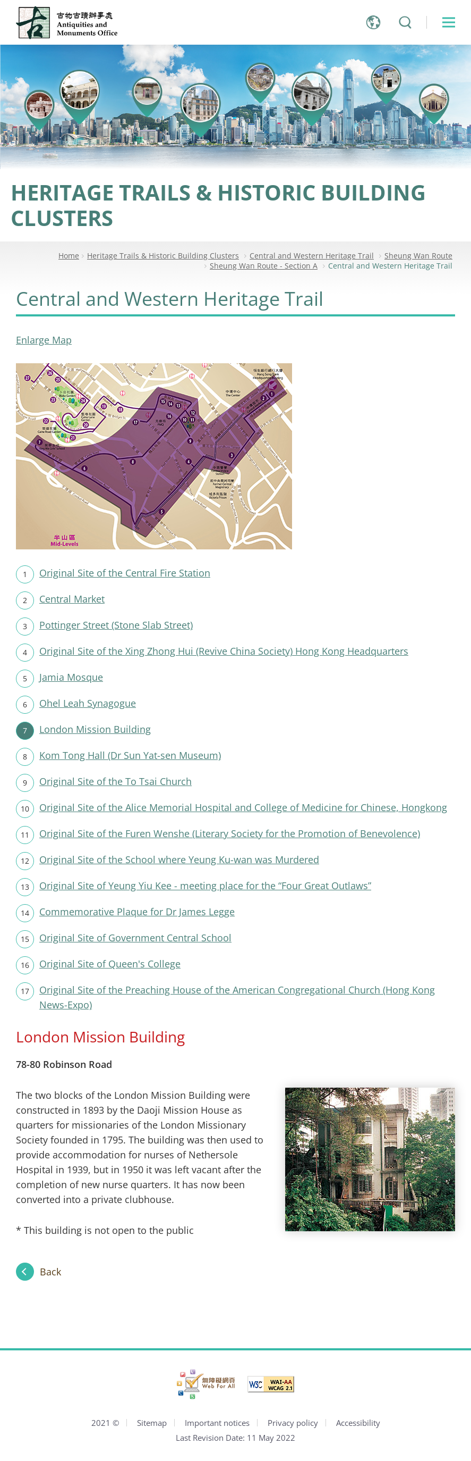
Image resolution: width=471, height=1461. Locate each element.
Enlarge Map (44, 339)
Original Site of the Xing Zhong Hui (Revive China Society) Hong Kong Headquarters (223, 651)
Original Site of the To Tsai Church (115, 781)
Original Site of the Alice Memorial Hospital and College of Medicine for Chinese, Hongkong (243, 807)
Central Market (72, 598)
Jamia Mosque (71, 677)
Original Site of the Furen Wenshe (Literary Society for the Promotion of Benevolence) (229, 833)
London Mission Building (95, 729)
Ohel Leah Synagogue (87, 703)
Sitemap (152, 1422)
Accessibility (358, 1422)
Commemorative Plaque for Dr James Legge (137, 911)
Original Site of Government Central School (135, 937)
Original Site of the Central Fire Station (124, 572)
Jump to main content (0, 0)
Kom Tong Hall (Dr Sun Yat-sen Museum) (130, 755)
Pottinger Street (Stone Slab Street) (116, 625)
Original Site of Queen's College (110, 963)
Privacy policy (293, 1422)
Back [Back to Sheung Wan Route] (50, 1271)
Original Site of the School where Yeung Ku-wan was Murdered (179, 859)
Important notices (217, 1422)
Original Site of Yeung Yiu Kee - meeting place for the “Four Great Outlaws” (205, 885)
